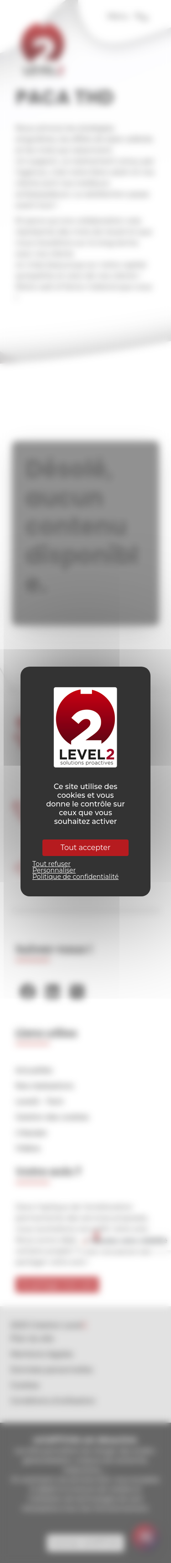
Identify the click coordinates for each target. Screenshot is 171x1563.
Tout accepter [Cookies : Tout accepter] (86, 847)
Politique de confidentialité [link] (75, 876)
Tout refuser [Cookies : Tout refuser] (51, 864)
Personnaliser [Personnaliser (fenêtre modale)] (54, 870)
